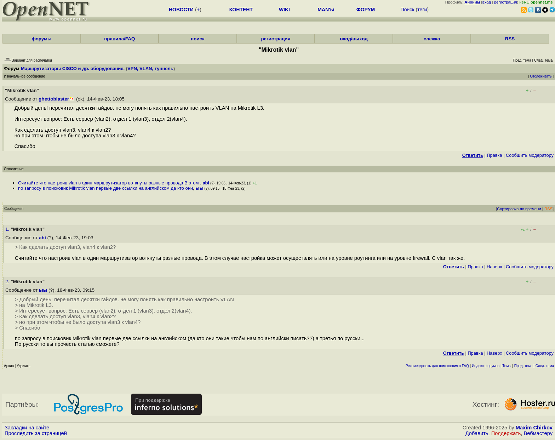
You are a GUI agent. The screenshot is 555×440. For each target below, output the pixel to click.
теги (422, 9)
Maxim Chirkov (534, 427)
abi (205, 182)
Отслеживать (540, 76)
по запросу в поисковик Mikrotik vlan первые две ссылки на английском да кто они (105, 188)
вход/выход (354, 38)
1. (8, 229)
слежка (432, 38)
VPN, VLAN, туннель (150, 68)
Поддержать (506, 433)
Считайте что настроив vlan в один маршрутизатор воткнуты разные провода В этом (109, 182)
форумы (41, 38)
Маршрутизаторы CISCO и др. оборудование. (73, 68)
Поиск (407, 9)
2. (8, 281)
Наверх (494, 266)
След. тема (545, 366)
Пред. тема (523, 366)
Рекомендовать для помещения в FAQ (437, 366)
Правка (494, 155)
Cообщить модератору (530, 155)
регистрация (505, 2)
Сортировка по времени (519, 209)
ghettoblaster (54, 99)
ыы (199, 188)
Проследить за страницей (36, 433)
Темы (506, 366)
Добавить (476, 433)
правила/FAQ (119, 38)
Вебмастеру (538, 433)
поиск (197, 38)
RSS (510, 38)
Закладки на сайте (27, 427)
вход (486, 2)
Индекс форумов (485, 366)
